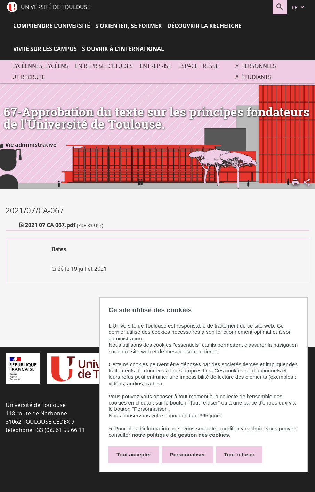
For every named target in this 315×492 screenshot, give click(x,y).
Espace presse (198, 66)
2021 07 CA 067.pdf (64, 225)
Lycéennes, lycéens (40, 66)
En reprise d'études (104, 66)
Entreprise (155, 66)
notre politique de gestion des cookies (180, 435)
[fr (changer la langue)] (298, 7)
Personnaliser (187, 455)
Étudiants (256, 77)
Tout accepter (133, 455)
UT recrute (28, 77)
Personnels (258, 66)
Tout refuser (239, 455)
